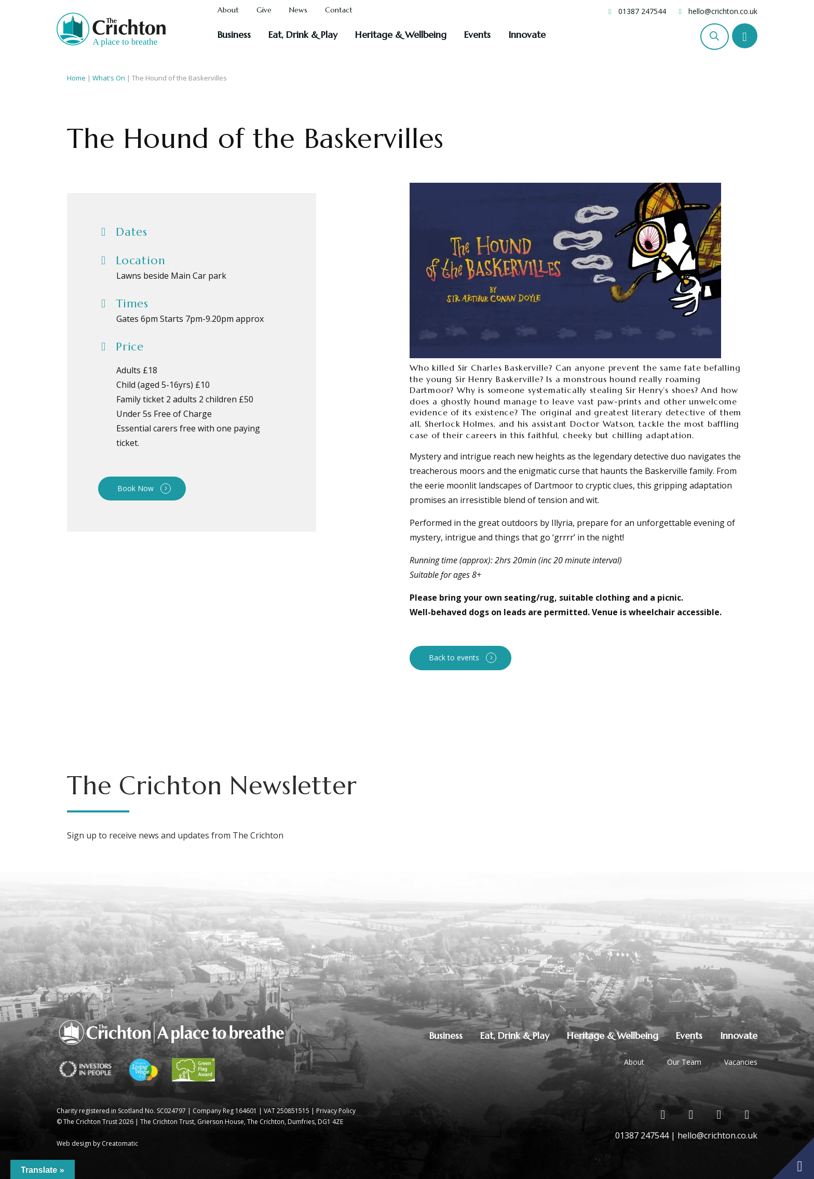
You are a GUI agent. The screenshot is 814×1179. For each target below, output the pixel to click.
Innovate (527, 34)
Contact (338, 10)
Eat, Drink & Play (302, 34)
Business (234, 34)
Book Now (135, 488)
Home (76, 78)
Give (264, 10)
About (228, 10)
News (298, 10)
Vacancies (740, 1062)
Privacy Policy (336, 1110)
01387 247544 (642, 11)
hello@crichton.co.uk (722, 11)
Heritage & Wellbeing (400, 34)
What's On (108, 78)
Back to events (454, 657)
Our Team (684, 1062)
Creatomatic (120, 1143)
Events (477, 34)
